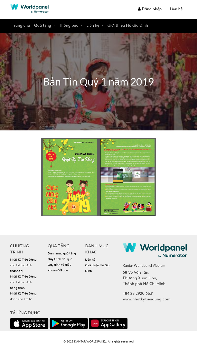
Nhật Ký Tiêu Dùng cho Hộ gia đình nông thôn (23, 282)
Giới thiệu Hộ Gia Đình (127, 26)
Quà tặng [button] (43, 26)
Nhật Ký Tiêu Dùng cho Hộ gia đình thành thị (23, 265)
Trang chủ (21, 26)
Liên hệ (176, 9)
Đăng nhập (150, 9)
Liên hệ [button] (93, 26)
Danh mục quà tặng (62, 253)
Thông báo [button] (69, 26)
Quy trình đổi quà (60, 259)
